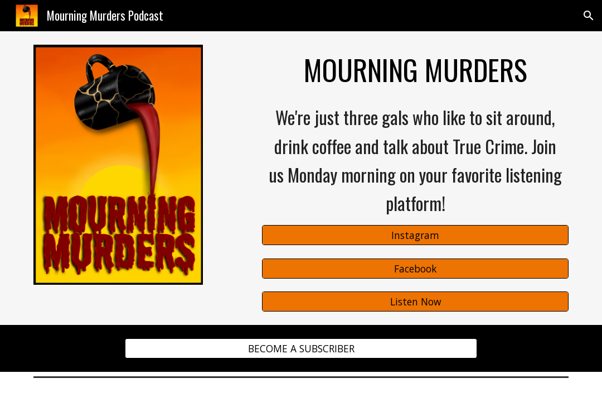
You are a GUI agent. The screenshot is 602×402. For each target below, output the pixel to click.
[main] (415, 70)
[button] (588, 15)
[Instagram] (415, 235)
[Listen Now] (415, 302)
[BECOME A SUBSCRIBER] (300, 349)
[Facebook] (415, 268)
